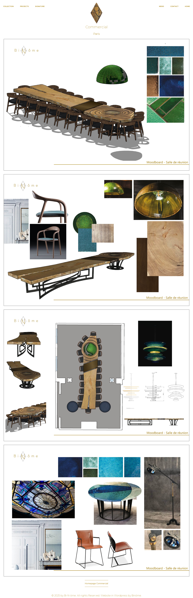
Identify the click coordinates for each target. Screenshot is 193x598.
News (161, 6)
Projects (24, 6)
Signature (40, 6)
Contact (174, 6)
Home (187, 6)
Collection (8, 6)
